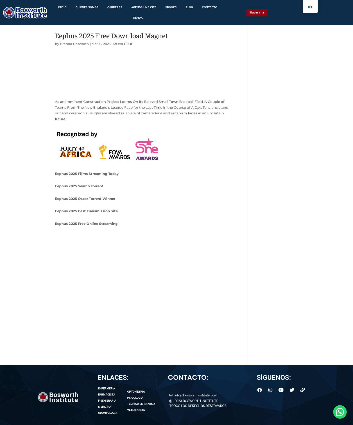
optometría (136, 391)
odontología (107, 412)
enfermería (106, 388)
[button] (340, 412)
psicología (135, 397)
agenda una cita (143, 7)
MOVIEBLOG (123, 44)
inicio (62, 7)
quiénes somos (86, 7)
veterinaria (136, 409)
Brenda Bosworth (74, 44)
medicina (104, 406)
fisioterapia (107, 400)
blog (189, 7)
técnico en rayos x (141, 403)
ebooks (171, 7)
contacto (209, 7)
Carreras (114, 7)
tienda (137, 17)
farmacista (106, 394)
